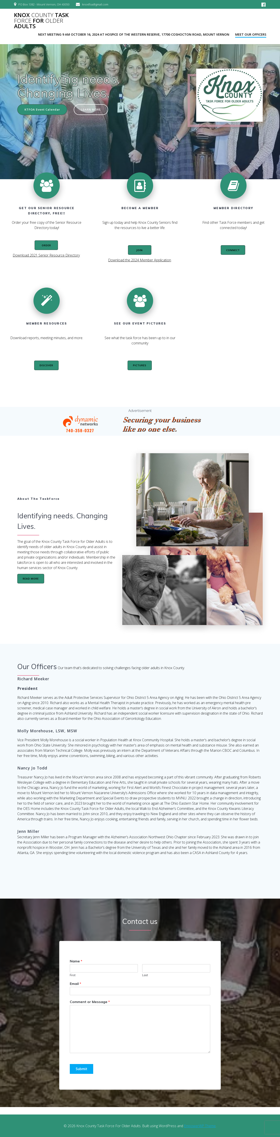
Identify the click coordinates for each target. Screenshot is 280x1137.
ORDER (46, 245)
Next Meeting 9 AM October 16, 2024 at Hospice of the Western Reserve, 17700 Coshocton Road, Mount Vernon (133, 34)
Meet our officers (250, 34)
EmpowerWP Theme (200, 1125)
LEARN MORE (94, 110)
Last (145, 975)
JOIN (139, 250)
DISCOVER (46, 365)
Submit (82, 1069)
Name (76, 961)
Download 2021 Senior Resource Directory (46, 255)
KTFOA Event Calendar (43, 110)
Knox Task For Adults (41, 20)
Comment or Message (90, 1002)
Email (75, 983)
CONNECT (233, 250)
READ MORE (31, 578)
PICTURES (139, 365)
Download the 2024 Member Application (139, 260)
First (72, 975)
